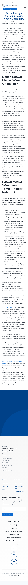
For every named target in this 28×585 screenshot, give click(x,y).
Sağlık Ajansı (14, 528)
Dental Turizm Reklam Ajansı (14, 537)
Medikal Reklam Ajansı (14, 544)
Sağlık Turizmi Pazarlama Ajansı (14, 540)
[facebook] (14, 549)
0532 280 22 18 (23, 2)
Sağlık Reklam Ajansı (14, 534)
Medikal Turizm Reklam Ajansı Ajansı (14, 531)
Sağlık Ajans (16, 575)
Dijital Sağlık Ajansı (14, 525)
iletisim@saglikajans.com (14, 2)
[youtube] (14, 562)
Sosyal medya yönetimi (8, 307)
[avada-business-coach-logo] (10, 4)
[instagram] (14, 555)
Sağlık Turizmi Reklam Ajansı (14, 521)
